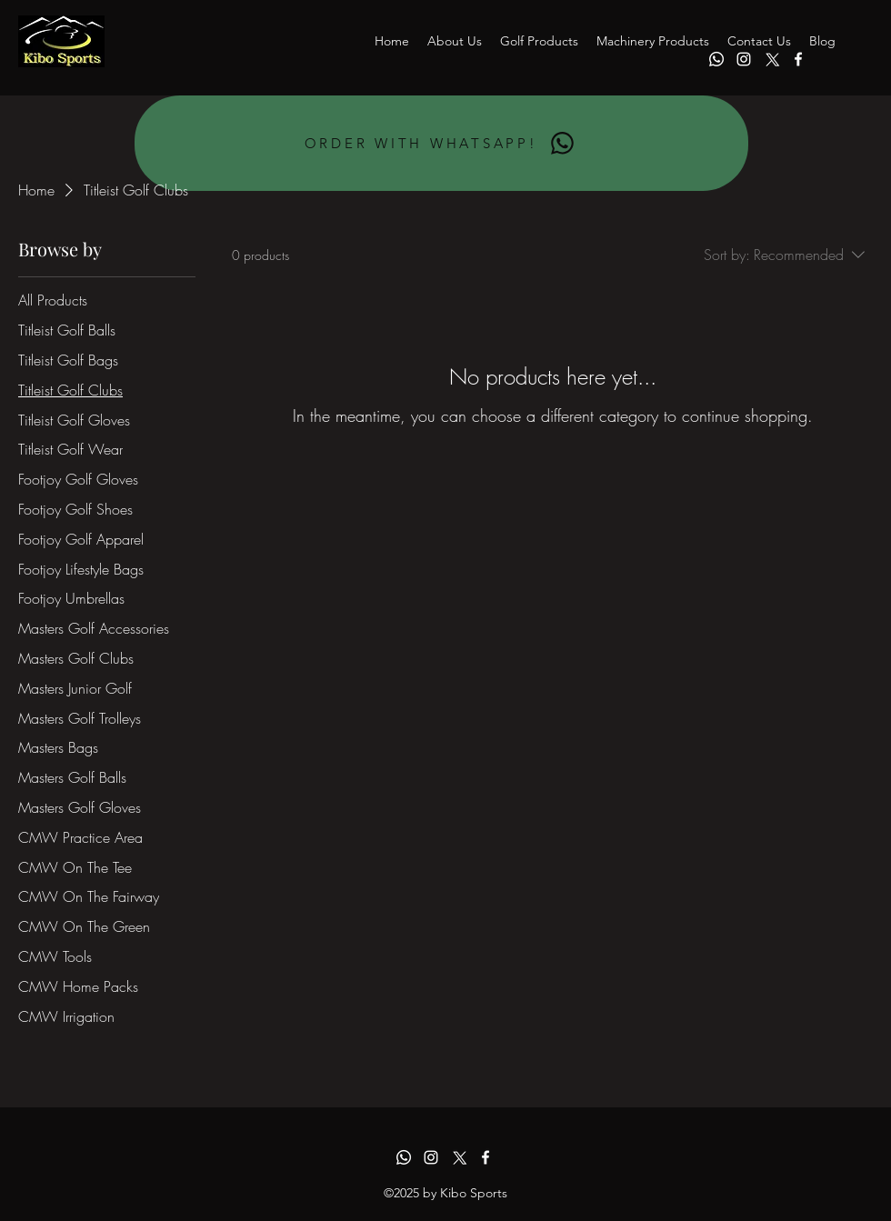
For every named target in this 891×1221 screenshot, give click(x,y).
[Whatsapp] (716, 59)
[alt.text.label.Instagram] (744, 59)
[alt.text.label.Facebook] (798, 59)
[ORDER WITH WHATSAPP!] (441, 143)
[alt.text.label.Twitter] (771, 59)
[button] (539, 41)
